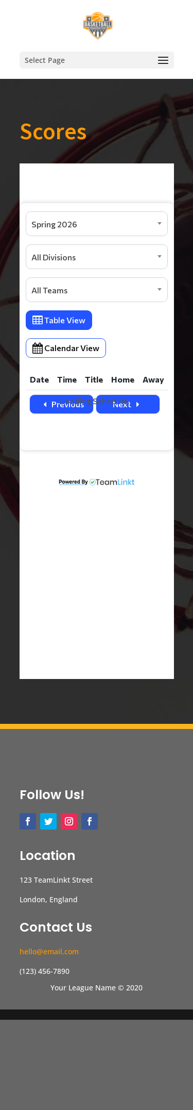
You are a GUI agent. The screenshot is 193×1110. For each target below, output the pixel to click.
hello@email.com (49, 1042)
